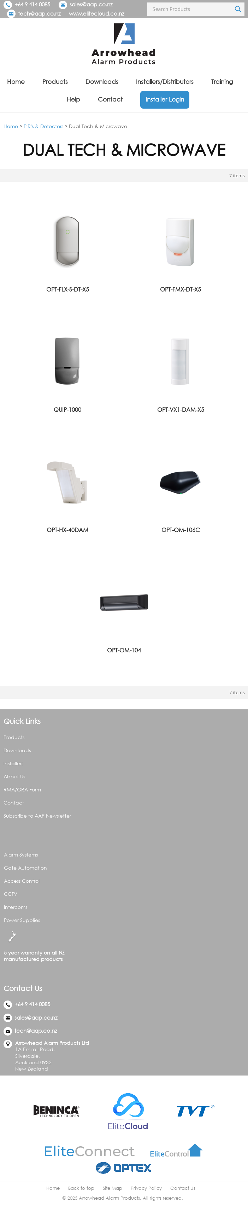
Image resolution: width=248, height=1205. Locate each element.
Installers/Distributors (165, 81)
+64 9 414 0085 (27, 4)
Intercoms (15, 907)
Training (222, 81)
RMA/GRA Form (22, 789)
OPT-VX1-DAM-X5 (180, 409)
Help (73, 99)
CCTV (10, 894)
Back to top (81, 1188)
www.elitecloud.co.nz (96, 13)
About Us (14, 776)
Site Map (112, 1188)
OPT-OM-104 (124, 650)
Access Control (22, 881)
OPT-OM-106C (180, 530)
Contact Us (182, 1188)
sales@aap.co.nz (91, 4)
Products (55, 81)
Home (16, 81)
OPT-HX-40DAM (67, 530)
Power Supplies (22, 920)
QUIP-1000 (67, 409)
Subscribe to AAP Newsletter (37, 816)
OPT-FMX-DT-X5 (180, 289)
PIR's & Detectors (43, 126)
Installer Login (165, 99)
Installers (13, 763)
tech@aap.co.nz (39, 13)
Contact (110, 99)
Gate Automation (25, 868)
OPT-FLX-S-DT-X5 (67, 289)
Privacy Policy (146, 1188)
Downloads (101, 81)
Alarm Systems (21, 855)
